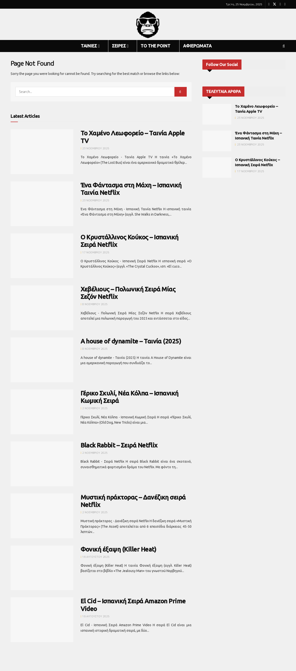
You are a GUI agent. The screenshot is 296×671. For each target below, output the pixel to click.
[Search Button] (284, 46)
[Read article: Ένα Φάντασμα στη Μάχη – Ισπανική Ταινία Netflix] (42, 203)
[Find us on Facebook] (268, 4)
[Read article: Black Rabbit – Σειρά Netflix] (42, 463)
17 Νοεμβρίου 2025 (95, 252)
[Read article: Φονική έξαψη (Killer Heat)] (42, 568)
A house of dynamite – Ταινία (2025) (131, 341)
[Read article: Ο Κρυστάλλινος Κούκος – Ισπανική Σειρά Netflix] (42, 255)
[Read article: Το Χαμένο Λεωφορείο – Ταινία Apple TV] (42, 151)
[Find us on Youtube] (280, 4)
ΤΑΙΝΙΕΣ (89, 45)
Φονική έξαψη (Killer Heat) (118, 549)
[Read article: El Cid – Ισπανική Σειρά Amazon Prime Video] (42, 619)
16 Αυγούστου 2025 (95, 557)
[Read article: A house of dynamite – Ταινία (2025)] (42, 359)
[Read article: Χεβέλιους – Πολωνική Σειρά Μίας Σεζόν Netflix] (42, 307)
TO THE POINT (155, 45)
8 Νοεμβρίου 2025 (94, 304)
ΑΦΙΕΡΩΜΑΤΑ (197, 45)
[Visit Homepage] (148, 24)
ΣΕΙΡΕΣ (119, 45)
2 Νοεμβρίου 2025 (94, 408)
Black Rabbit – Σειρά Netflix (119, 445)
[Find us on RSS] (284, 4)
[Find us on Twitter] (274, 4)
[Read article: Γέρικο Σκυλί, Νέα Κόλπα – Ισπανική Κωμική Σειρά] (42, 411)
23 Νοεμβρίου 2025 (95, 148)
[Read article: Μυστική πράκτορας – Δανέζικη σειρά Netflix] (42, 515)
